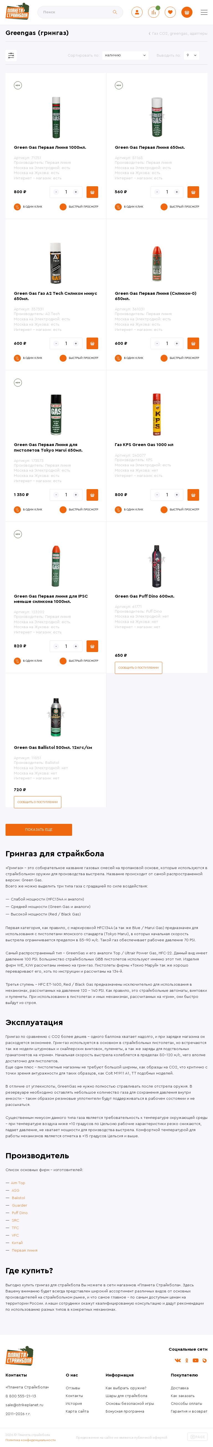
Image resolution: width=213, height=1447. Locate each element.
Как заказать (183, 1396)
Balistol (18, 1198)
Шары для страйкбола (126, 1396)
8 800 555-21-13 (21, 1396)
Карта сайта (77, 1411)
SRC (15, 1220)
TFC (15, 1228)
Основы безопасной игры (130, 1404)
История (74, 1404)
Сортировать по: (84, 55)
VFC (15, 1235)
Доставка (180, 1388)
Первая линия (24, 1250)
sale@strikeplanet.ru (24, 1405)
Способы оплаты (186, 1404)
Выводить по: (169, 55)
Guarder (19, 1205)
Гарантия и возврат (189, 1411)
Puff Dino (20, 1213)
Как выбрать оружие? (126, 1388)
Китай (17, 1243)
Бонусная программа (125, 1411)
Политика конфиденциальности (31, 1440)
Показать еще (38, 829)
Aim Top (18, 1183)
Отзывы (73, 1388)
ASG (15, 1190)
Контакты (74, 1396)
